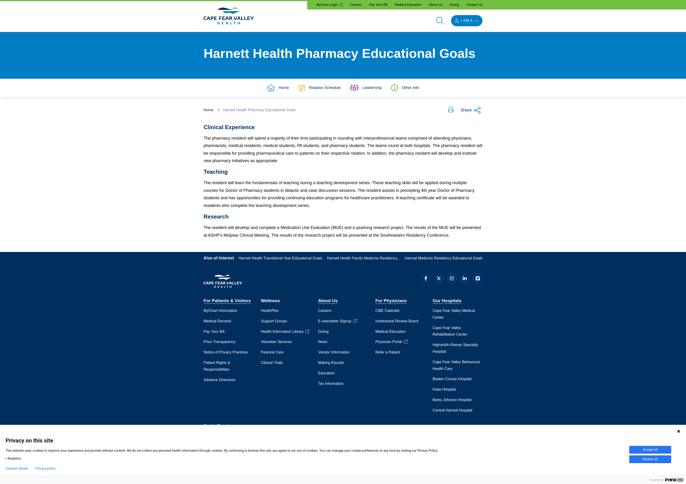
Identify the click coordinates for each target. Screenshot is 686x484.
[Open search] (440, 20)
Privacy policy (45, 468)
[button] (451, 112)
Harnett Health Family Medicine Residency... (363, 260)
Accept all (650, 449)
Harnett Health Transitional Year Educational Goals (280, 260)
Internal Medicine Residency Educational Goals (443, 260)
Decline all (650, 459)
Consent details (17, 468)
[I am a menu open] (466, 20)
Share (471, 112)
